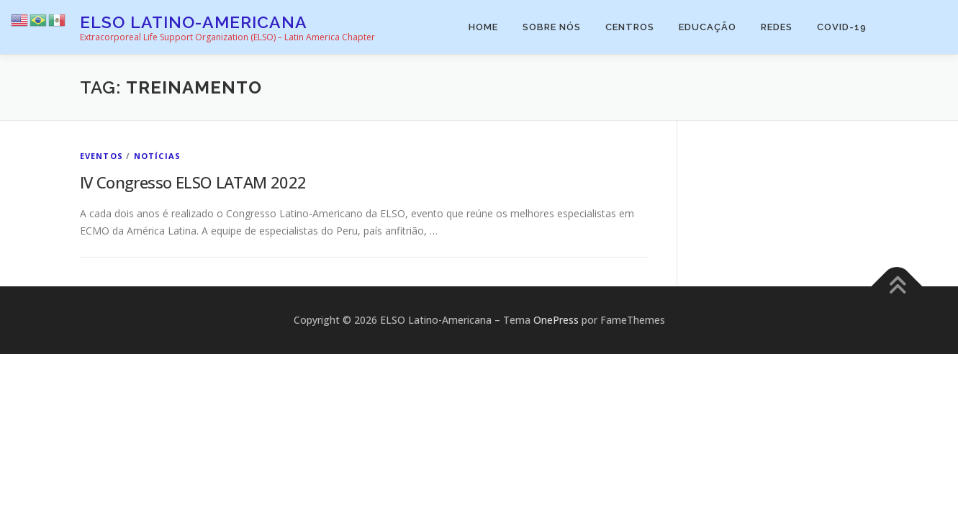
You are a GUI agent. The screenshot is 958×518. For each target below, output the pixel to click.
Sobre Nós (552, 27)
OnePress (556, 320)
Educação (707, 27)
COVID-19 (842, 27)
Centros (629, 27)
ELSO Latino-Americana (193, 22)
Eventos (101, 155)
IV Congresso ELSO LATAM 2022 (193, 182)
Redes (776, 27)
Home (483, 27)
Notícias (157, 155)
